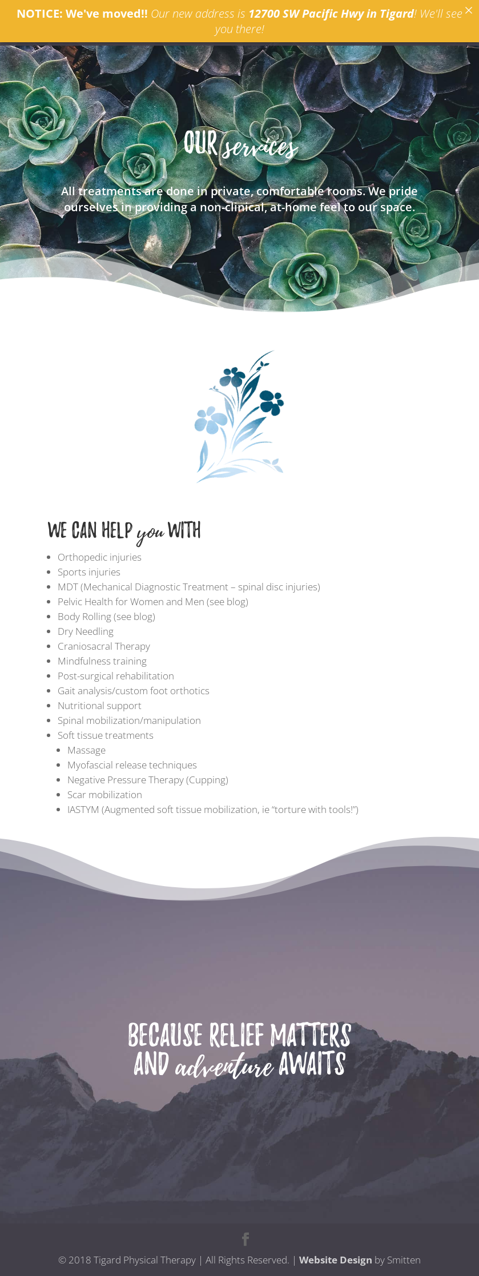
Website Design (335, 1259)
